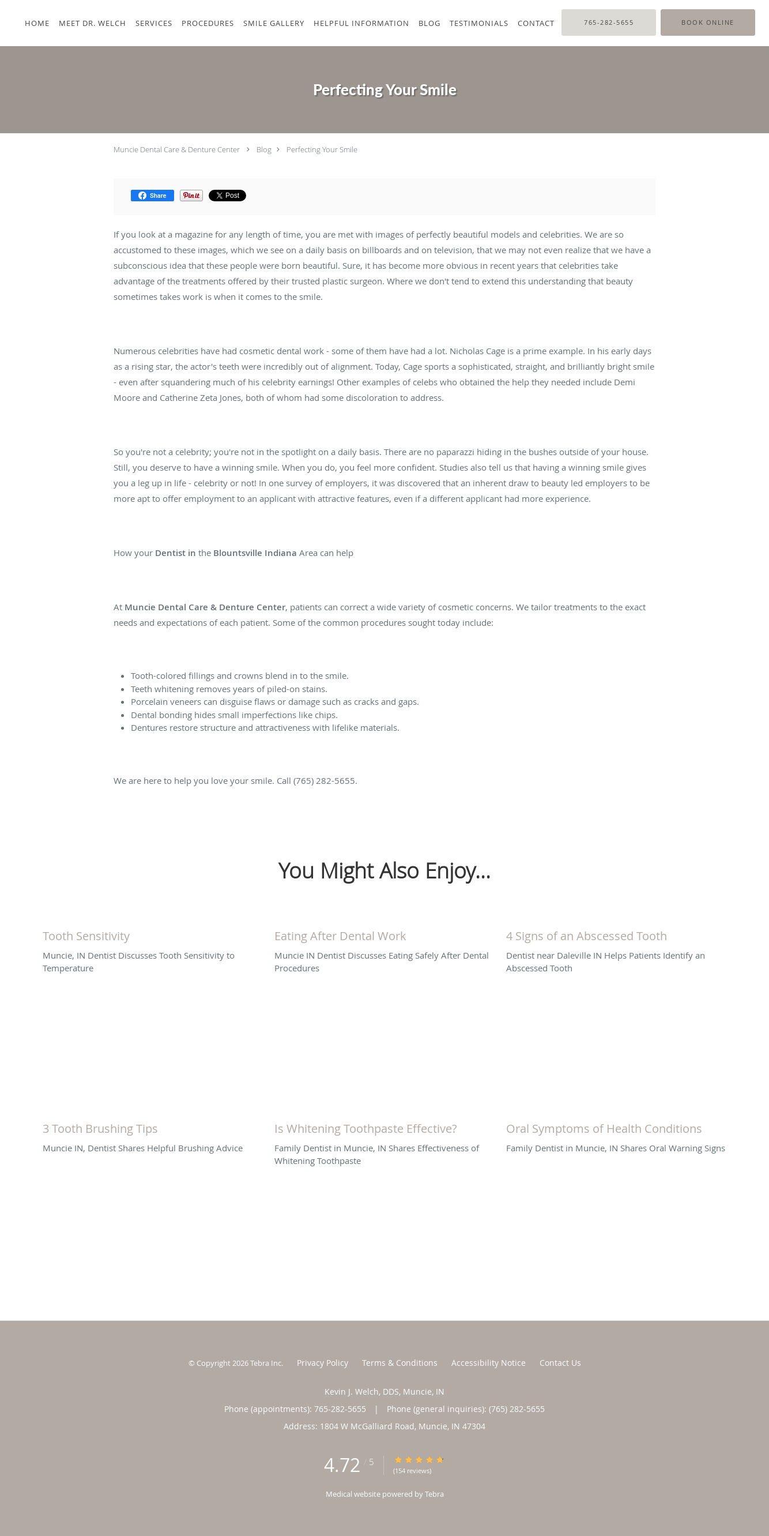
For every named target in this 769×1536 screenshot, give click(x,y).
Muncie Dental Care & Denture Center (177, 149)
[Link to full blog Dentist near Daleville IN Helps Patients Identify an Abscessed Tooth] (616, 933)
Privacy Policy (322, 1362)
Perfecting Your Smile (322, 149)
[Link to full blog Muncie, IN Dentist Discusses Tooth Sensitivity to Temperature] (153, 933)
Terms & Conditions (400, 1362)
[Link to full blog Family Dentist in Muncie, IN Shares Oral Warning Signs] (616, 1125)
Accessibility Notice (488, 1362)
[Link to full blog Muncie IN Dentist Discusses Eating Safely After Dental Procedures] (384, 933)
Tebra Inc (265, 1363)
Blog (264, 149)
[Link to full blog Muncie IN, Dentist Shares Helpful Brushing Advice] (153, 1125)
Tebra (434, 1494)
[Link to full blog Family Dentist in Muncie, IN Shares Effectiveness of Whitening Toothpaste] (384, 1125)
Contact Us (560, 1362)
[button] (708, 22)
